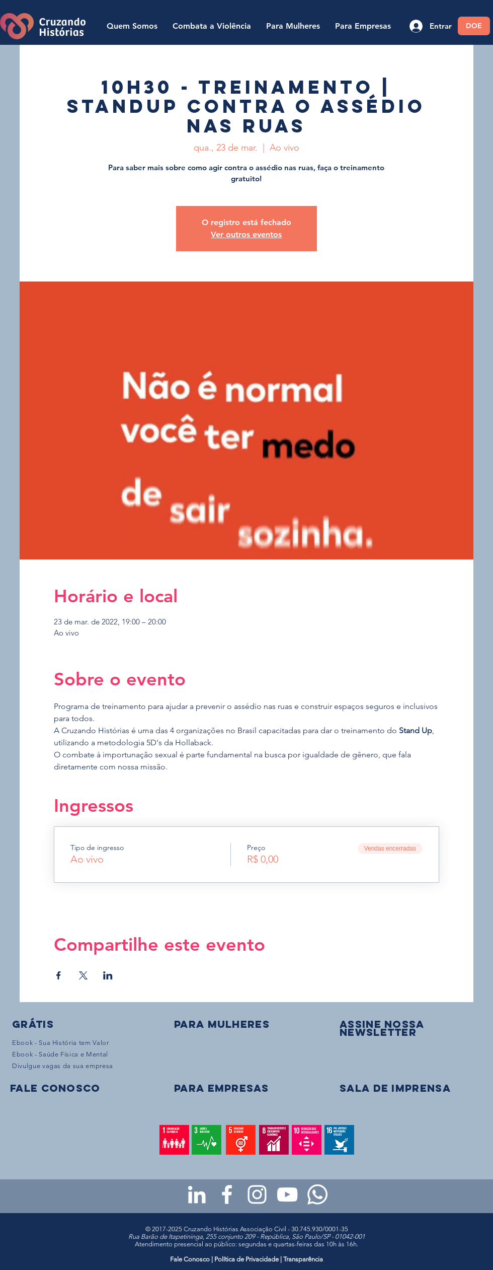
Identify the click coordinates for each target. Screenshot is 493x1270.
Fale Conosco (190, 1259)
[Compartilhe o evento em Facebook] (58, 975)
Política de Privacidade (246, 1259)
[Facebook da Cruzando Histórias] (226, 1194)
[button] (382, 1028)
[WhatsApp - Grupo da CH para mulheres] (317, 1194)
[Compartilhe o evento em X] (83, 975)
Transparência (303, 1259)
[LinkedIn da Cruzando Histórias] (196, 1194)
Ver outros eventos (246, 234)
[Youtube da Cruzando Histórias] (287, 1194)
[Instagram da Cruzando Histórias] (257, 1194)
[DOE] (474, 26)
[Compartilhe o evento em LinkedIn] (108, 975)
